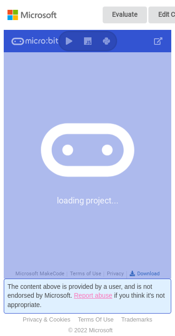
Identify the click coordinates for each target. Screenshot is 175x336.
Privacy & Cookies (46, 319)
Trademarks (137, 319)
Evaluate (124, 14)
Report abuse (93, 295)
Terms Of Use (96, 319)
